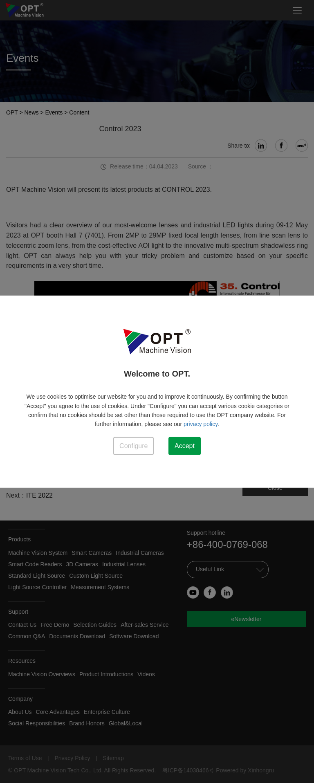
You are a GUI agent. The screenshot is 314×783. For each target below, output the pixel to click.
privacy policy (201, 424)
